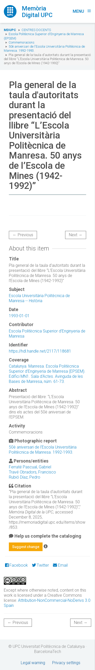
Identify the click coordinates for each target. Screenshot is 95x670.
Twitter (40, 565)
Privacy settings (66, 662)
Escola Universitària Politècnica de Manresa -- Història (39, 298)
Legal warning (33, 662)
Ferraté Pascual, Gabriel (30, 467)
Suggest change (25, 547)
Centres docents (36, 30)
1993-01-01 (19, 315)
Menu (82, 11)
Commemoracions (21, 42)
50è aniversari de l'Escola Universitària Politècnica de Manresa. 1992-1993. (43, 450)
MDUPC (10, 30)
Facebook (16, 565)
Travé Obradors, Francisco (32, 472)
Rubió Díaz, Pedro (24, 477)
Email (60, 565)
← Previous (23, 234)
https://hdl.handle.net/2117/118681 (40, 351)
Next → (75, 234)
